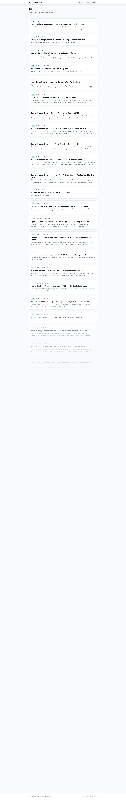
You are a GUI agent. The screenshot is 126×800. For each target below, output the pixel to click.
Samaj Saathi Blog (35, 2)
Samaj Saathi (93, 796)
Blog (83, 796)
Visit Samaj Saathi (91, 2)
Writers (81, 2)
